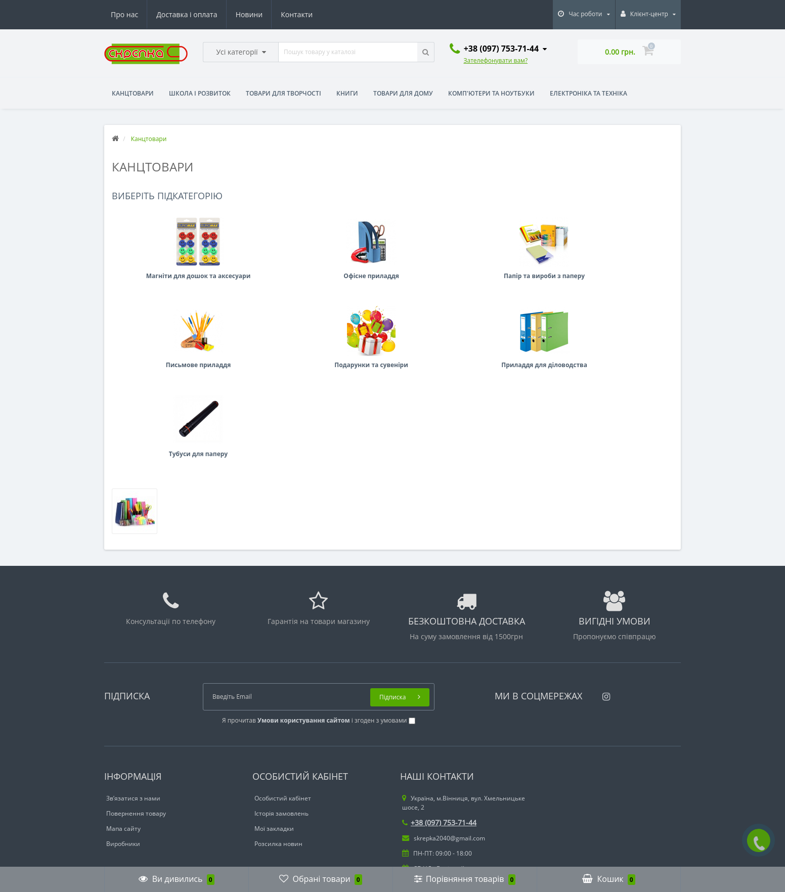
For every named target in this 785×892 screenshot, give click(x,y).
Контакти (297, 14)
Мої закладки (274, 773)
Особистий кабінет (282, 743)
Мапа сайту (123, 773)
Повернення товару (136, 758)
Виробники (123, 788)
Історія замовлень (281, 758)
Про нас (124, 14)
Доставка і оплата (186, 14)
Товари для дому (403, 93)
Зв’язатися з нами (133, 743)
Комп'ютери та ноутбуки (491, 93)
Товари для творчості (283, 93)
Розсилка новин (278, 788)
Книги (347, 93)
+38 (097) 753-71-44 (439, 767)
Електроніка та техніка (588, 93)
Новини (249, 14)
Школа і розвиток (200, 93)
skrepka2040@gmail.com (443, 783)
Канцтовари (133, 93)
